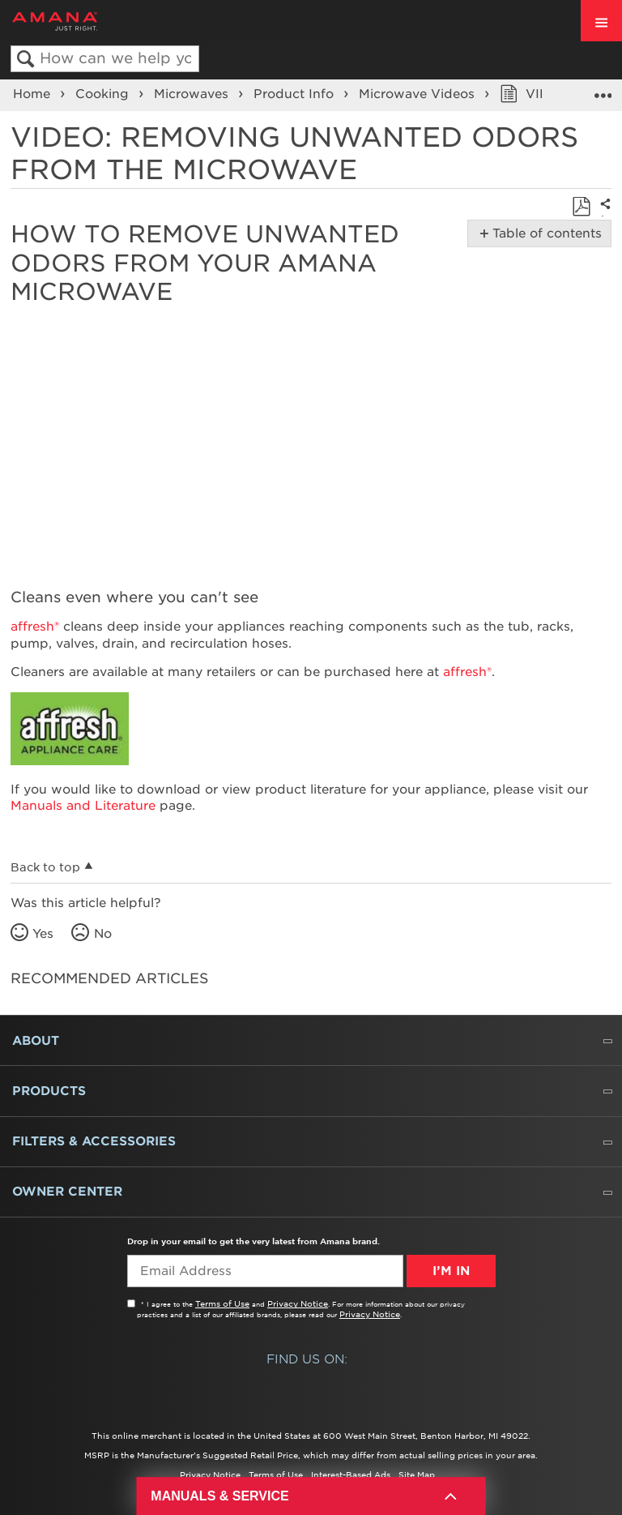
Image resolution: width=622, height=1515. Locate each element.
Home (33, 94)
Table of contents (543, 233)
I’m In (451, 1271)
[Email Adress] (265, 1271)
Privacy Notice (297, 1303)
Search (25, 59)
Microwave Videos (419, 94)
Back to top (45, 867)
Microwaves (193, 94)
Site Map (416, 1474)
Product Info (295, 94)
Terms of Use (222, 1303)
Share (602, 215)
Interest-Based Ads (350, 1474)
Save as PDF (581, 207)
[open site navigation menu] (601, 20)
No (103, 934)
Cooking (104, 94)
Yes (42, 934)
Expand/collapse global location (602, 90)
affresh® (35, 626)
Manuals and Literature (83, 805)
